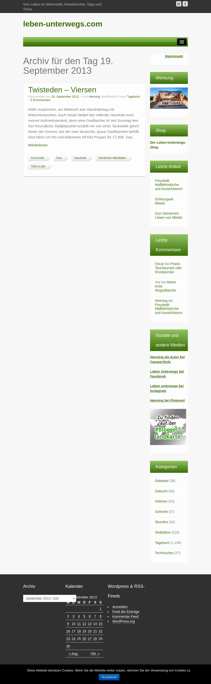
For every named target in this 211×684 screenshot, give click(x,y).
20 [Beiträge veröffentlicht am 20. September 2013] (90, 631)
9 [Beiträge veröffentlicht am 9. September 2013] (68, 624)
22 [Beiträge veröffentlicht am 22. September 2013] (101, 631)
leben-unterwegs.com (62, 24)
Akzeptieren (109, 677)
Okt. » (95, 654)
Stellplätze (163, 532)
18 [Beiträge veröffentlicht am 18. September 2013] (79, 631)
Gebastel (161, 481)
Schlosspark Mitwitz (164, 201)
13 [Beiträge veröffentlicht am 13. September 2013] (90, 624)
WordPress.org (123, 621)
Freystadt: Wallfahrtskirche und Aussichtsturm (168, 185)
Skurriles (161, 522)
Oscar (159, 264)
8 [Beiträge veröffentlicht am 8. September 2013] (100, 616)
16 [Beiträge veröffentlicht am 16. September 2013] (68, 631)
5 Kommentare (40, 100)
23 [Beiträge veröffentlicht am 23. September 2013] (68, 639)
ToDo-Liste (38, 166)
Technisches (164, 553)
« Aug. (73, 654)
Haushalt (80, 158)
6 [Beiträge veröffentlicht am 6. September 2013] (90, 616)
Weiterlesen (38, 145)
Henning (94, 96)
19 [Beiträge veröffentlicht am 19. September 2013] (84, 631)
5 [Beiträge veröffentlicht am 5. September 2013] (84, 616)
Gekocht (161, 491)
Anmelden (119, 607)
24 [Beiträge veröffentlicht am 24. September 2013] (74, 639)
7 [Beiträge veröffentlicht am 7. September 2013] (95, 616)
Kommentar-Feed (125, 616)
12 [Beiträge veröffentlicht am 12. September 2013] (84, 624)
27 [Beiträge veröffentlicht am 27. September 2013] (90, 639)
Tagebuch (133, 96)
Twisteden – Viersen (62, 89)
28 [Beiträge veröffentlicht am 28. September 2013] (95, 639)
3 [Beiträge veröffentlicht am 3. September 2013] (73, 616)
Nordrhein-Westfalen (112, 158)
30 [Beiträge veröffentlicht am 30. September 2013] (68, 646)
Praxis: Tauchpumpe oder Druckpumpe (168, 268)
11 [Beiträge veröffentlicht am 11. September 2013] (79, 624)
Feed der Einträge (125, 612)
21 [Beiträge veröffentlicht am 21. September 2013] (95, 631)
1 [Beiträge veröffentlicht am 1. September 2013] (100, 609)
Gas (59, 158)
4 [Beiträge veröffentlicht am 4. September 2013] (79, 616)
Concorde (37, 158)
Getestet (161, 512)
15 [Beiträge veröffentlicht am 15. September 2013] (101, 624)
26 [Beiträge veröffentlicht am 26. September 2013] (84, 639)
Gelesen (161, 501)
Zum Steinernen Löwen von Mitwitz (168, 215)
